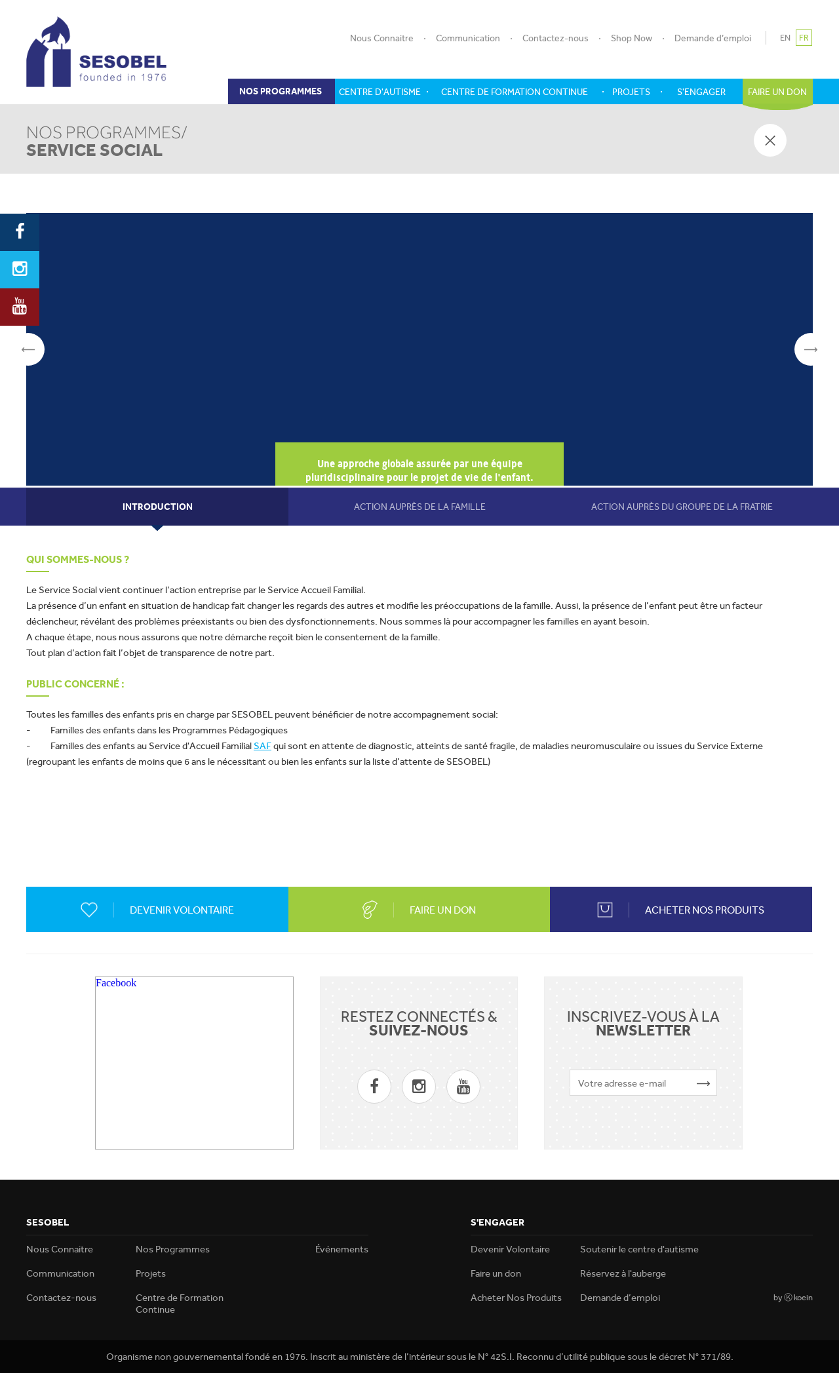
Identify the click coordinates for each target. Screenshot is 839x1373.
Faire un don (496, 1273)
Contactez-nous (555, 38)
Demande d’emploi (712, 38)
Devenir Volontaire (510, 1249)
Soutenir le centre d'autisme (639, 1249)
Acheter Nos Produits (516, 1298)
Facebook (116, 982)
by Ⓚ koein (793, 1297)
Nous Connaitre (382, 38)
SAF (262, 746)
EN (785, 38)
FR (804, 38)
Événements (341, 1249)
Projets (151, 1273)
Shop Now (631, 38)
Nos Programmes (173, 1249)
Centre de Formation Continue (180, 1303)
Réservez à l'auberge (623, 1273)
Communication (468, 38)
